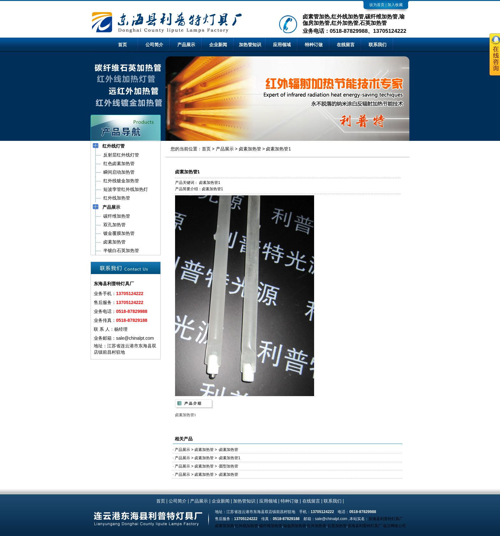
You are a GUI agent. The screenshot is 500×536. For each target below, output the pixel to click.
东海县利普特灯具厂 (386, 519)
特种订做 (314, 44)
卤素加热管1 (278, 148)
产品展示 (186, 44)
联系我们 (377, 44)
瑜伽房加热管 (294, 526)
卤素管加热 (224, 526)
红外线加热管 (246, 526)
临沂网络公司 (394, 526)
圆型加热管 (228, 466)
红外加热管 (316, 526)
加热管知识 (250, 44)
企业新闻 (218, 44)
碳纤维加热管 (270, 526)
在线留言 (346, 44)
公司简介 (154, 44)
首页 (122, 44)
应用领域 (282, 44)
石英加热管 (337, 526)
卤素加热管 (250, 148)
